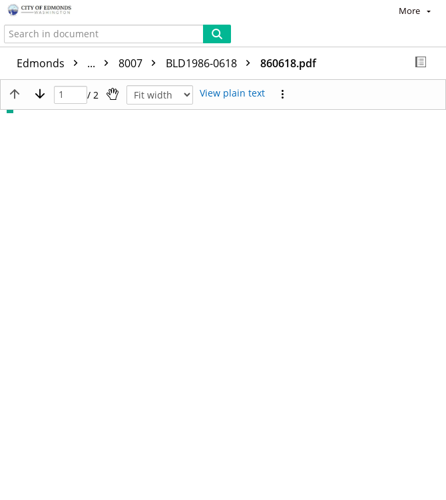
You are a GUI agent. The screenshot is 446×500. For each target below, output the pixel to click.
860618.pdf (288, 63)
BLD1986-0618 (211, 63)
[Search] (217, 34)
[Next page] (40, 94)
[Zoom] (159, 95)
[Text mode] (232, 94)
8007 (140, 63)
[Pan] (112, 94)
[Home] (57, 10)
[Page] (70, 95)
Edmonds (66, 63)
